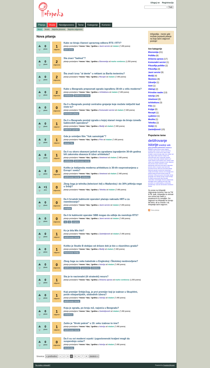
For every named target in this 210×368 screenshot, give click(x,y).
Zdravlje (152, 82)
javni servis (160, 152)
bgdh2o (167, 149)
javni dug (164, 181)
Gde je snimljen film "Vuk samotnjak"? (85, 136)
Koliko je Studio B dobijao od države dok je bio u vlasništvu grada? (101, 246)
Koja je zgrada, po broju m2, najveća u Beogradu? (91, 308)
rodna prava (157, 175)
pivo (165, 160)
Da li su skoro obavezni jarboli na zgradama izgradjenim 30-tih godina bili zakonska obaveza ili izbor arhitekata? (102, 153)
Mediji (151, 75)
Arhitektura (153, 102)
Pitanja (41, 25)
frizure (159, 165)
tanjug (153, 173)
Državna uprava (155, 59)
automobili (167, 167)
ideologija (150, 181)
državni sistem (161, 149)
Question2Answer (169, 365)
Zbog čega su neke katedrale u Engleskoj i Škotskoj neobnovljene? (101, 261)
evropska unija (160, 167)
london (155, 181)
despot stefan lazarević (156, 155)
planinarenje (151, 165)
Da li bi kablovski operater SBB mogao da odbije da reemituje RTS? (101, 215)
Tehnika (152, 122)
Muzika (151, 119)
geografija (150, 176)
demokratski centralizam (167, 184)
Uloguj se (155, 2)
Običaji (151, 89)
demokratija (155, 171)
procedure (150, 183)
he (154, 183)
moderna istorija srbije (158, 154)
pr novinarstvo (167, 183)
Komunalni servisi (157, 62)
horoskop (150, 159)
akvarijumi (162, 162)
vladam (116, 46)
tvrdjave (165, 155)
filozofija (166, 178)
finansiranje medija (71, 253)
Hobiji (151, 126)
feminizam (150, 175)
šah (149, 163)
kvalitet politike (159, 183)
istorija (171, 175)
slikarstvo (171, 162)
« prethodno (51, 356)
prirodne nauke (154, 163)
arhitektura (168, 147)
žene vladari (168, 154)
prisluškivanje (151, 184)
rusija (169, 181)
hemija (155, 149)
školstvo (150, 149)
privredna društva (160, 173)
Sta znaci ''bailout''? (75, 58)
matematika (151, 179)
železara (164, 179)
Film (150, 106)
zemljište (150, 154)
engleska (159, 181)
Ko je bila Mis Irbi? (74, 230)
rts (154, 152)
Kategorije (92, 25)
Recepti (152, 112)
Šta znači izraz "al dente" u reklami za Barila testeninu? (94, 73)
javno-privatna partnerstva (156, 147)
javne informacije (165, 175)
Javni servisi (154, 72)
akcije (166, 173)
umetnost (161, 171)
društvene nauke (163, 163)
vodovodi (158, 184)
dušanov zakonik (160, 151)
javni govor (164, 165)
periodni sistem (152, 167)
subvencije (162, 157)
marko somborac (118, 61)
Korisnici (106, 25)
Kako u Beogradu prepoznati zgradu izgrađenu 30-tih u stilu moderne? (103, 89)
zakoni (165, 152)
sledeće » (94, 356)
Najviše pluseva (58, 29)
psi (169, 173)
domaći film (161, 170)
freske (166, 162)
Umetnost (153, 99)
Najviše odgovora (75, 29)
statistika (156, 162)
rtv (156, 152)
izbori (158, 157)
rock (165, 171)
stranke (150, 186)
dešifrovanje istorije (157, 143)
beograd (168, 157)
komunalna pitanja (167, 168)
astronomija (156, 159)
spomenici (150, 152)
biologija (168, 171)
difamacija (170, 165)
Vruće (52, 25)
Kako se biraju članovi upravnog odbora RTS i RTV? (92, 43)
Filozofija (152, 69)
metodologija (158, 179)
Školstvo (152, 79)
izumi (152, 162)
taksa (161, 178)
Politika (151, 55)
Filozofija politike (156, 65)
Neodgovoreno (66, 25)
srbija (168, 152)
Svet (150, 86)
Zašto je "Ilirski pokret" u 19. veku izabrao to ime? (91, 323)
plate (154, 151)
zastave (169, 160)
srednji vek (164, 145)
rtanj (156, 165)
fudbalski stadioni (164, 159)
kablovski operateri (153, 170)
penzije (162, 176)
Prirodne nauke (155, 92)
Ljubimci (152, 116)
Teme (81, 25)
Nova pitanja (155, 210)
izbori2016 (167, 151)
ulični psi (160, 168)
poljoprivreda (169, 179)
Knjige (151, 109)
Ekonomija (153, 52)
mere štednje (157, 176)
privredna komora (152, 168)
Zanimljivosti (154, 129)
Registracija (168, 2)
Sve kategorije (155, 49)
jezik (155, 157)
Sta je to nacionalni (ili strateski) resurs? (86, 276)
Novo (40, 29)
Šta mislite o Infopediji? (42, 365)
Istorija (151, 96)
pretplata (150, 151)
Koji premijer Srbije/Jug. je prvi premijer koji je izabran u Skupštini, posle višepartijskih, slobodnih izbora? (101, 293)
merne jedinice (160, 160)
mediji (166, 176)
